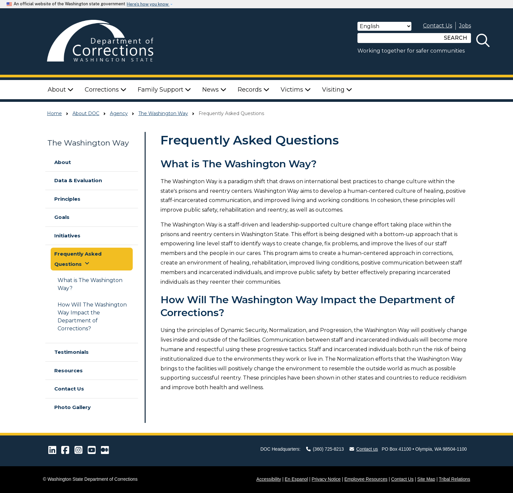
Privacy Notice (326, 479)
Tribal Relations (454, 479)
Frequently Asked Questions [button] (78, 259)
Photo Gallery (72, 407)
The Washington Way (163, 113)
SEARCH (455, 38)
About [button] (60, 89)
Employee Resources (365, 479)
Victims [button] (296, 89)
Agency (119, 113)
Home (54, 113)
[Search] (398, 38)
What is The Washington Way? (90, 284)
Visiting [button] (337, 89)
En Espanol (296, 479)
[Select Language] (384, 26)
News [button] (214, 89)
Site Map (426, 479)
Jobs (465, 25)
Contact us (364, 449)
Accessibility (268, 479)
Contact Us (437, 25)
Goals (62, 217)
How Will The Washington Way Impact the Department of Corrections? (92, 317)
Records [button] (253, 89)
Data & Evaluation (78, 180)
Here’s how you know (148, 4)
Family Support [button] (164, 89)
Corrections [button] (105, 89)
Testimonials (71, 352)
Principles (67, 199)
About (62, 162)
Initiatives (67, 235)
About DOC (85, 113)
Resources (68, 370)
